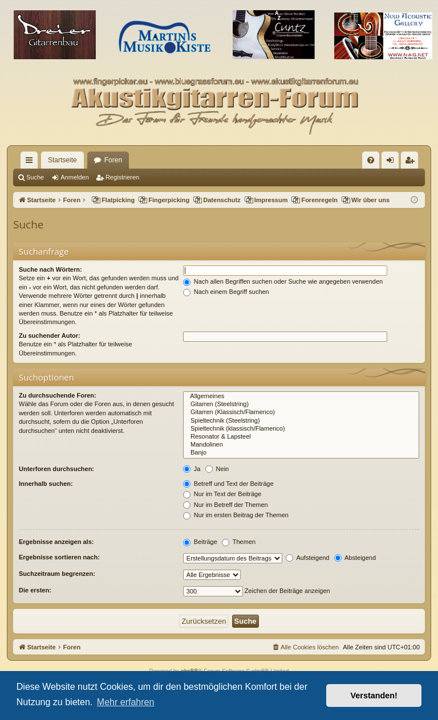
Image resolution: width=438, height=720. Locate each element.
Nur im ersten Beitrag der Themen (236, 515)
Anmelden (74, 177)
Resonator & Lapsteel (301, 437)
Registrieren (122, 177)
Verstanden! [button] (374, 695)
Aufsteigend (308, 557)
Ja (192, 468)
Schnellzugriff (31, 162)
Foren (113, 160)
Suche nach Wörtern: (50, 269)
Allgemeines (301, 396)
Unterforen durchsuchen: (56, 468)
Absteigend (355, 557)
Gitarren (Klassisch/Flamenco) (301, 412)
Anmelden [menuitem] (393, 162)
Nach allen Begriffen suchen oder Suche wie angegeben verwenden (283, 281)
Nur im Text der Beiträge (222, 493)
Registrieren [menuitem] (412, 162)
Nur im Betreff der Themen (225, 504)
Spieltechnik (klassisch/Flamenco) (301, 429)
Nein (217, 468)
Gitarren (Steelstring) (301, 404)
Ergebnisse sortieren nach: (59, 557)
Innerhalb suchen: (46, 483)
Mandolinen (301, 445)
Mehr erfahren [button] (126, 702)
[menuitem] (370, 160)
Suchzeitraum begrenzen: (57, 573)
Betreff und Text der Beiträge (228, 483)
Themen (239, 541)
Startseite (62, 160)
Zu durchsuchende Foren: (57, 395)
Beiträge (200, 541)
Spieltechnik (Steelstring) (301, 421)
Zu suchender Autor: (49, 335)
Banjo (301, 453)
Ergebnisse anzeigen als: (56, 541)
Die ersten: (35, 590)
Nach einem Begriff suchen (226, 291)
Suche (35, 177)
